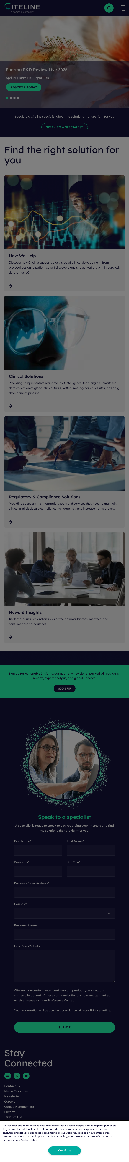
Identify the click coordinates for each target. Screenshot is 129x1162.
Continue (64, 1150)
